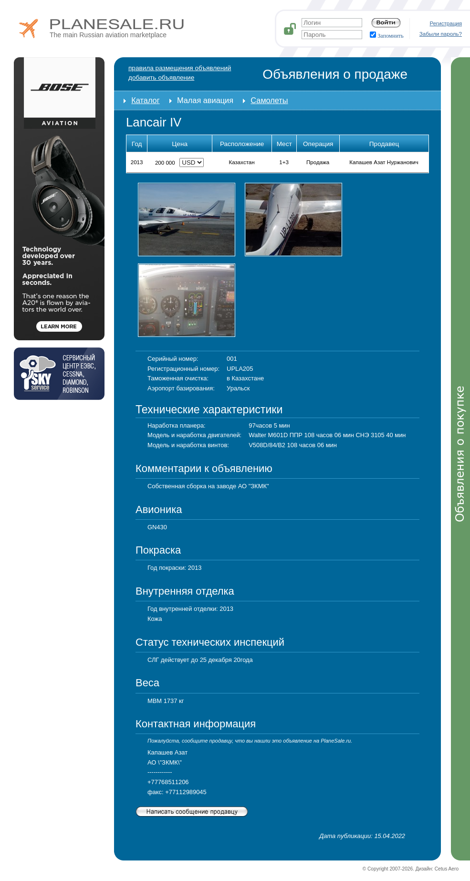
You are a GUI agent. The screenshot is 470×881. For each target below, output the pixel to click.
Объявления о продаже (334, 74)
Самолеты (269, 100)
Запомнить (387, 35)
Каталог (145, 100)
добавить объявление (161, 77)
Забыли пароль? (440, 34)
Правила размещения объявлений (179, 68)
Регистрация (446, 23)
